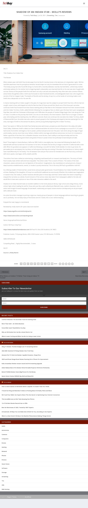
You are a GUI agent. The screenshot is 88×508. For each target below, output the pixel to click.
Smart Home (5, 464)
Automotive (5, 430)
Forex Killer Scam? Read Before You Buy (13, 328)
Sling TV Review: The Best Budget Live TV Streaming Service (19, 346)
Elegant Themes (11, 497)
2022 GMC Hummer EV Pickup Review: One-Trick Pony (17, 351)
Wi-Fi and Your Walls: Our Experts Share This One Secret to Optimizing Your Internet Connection (31, 395)
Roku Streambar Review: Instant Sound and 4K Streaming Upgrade (22, 363)
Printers (4, 459)
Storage (4, 472)
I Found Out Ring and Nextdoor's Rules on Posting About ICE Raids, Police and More (27, 390)
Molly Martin (14, 253)
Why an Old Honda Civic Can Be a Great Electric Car (17, 332)
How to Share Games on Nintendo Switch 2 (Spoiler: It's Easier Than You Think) (25, 386)
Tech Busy (33, 15)
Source (5, 253)
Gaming (4, 447)
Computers (5, 438)
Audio (3, 426)
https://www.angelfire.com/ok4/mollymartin (17, 211)
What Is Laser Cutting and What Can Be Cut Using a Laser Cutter (21, 336)
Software (4, 468)
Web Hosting (5, 489)
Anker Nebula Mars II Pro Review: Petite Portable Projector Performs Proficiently (26, 367)
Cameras (4, 434)
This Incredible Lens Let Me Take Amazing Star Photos (18, 399)
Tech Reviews (8, 342)
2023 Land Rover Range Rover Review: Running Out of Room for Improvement (25, 359)
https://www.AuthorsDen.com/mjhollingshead (18, 216)
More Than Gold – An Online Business (13, 323)
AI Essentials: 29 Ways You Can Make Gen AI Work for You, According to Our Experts (27, 411)
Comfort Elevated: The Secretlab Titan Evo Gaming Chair (19, 319)
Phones (4, 455)
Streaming (50, 15)
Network (4, 451)
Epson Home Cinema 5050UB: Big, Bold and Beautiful (17, 376)
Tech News (7, 382)
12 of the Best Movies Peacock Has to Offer (15, 403)
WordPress (28, 497)
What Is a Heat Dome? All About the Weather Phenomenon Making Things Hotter (26, 416)
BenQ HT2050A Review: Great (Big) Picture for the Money (19, 372)
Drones (4, 443)
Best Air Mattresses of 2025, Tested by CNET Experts (18, 407)
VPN (3, 485)
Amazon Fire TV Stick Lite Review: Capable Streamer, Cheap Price (21, 355)
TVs (3, 481)
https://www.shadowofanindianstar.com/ (16, 229)
